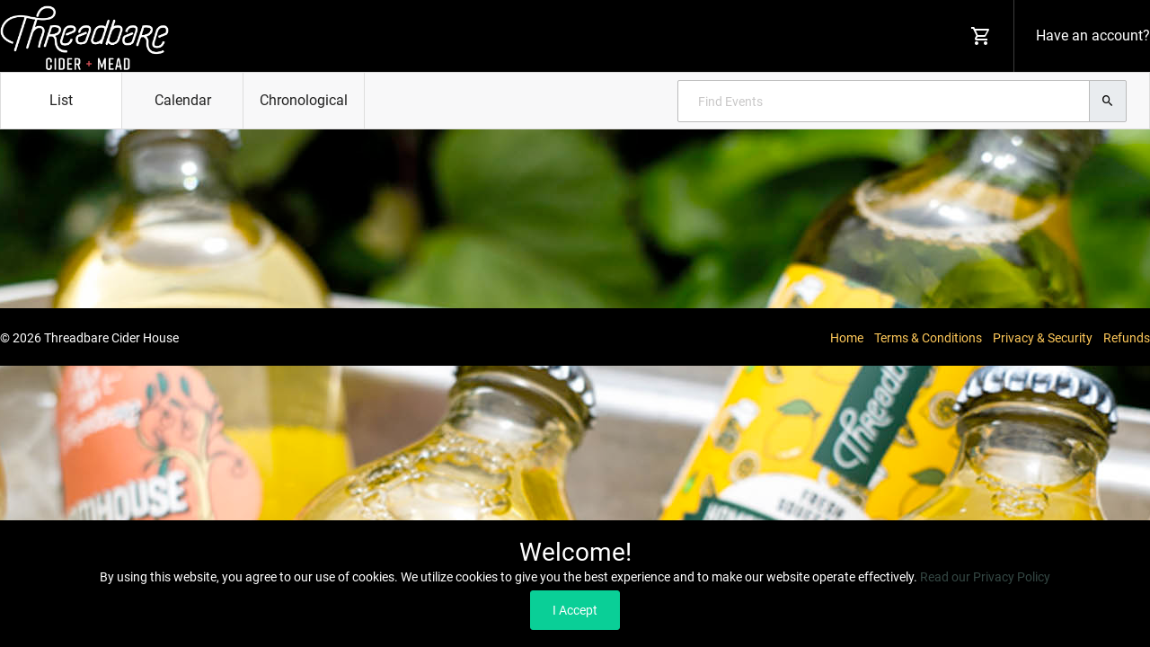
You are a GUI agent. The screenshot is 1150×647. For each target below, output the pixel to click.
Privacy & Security (1042, 338)
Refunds (1126, 338)
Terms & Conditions (928, 338)
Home (846, 338)
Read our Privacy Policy (985, 577)
